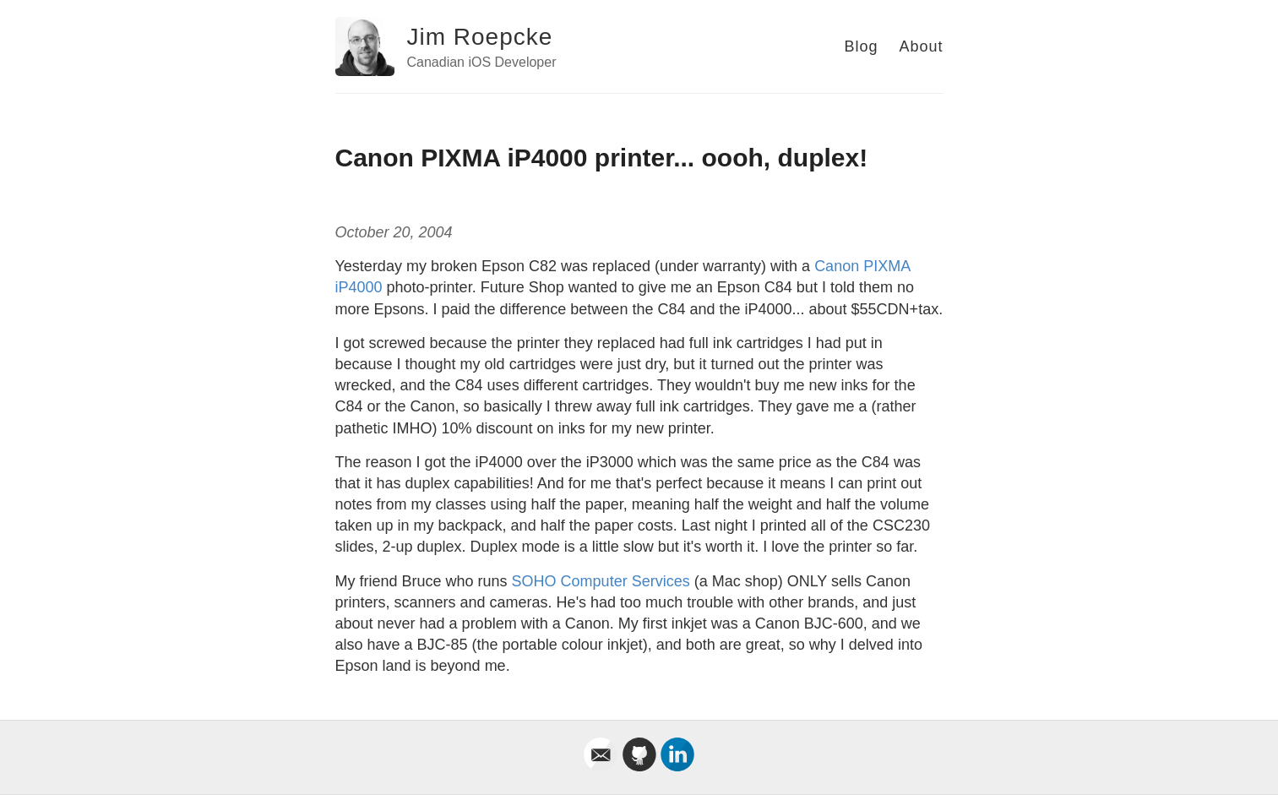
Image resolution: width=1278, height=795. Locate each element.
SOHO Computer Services (601, 581)
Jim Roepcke (480, 37)
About (921, 46)
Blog (861, 46)
